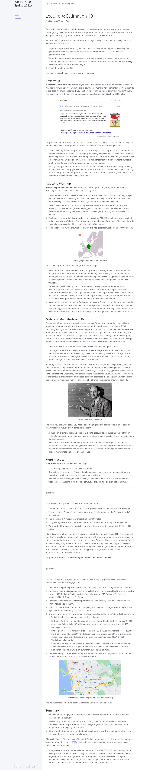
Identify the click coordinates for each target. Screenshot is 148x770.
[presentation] (82, 526)
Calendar (17, 19)
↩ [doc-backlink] (111, 762)
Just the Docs (27, 765)
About (16, 15)
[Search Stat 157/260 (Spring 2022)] (74, 3)
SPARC (74, 742)
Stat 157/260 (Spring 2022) (23, 3)
